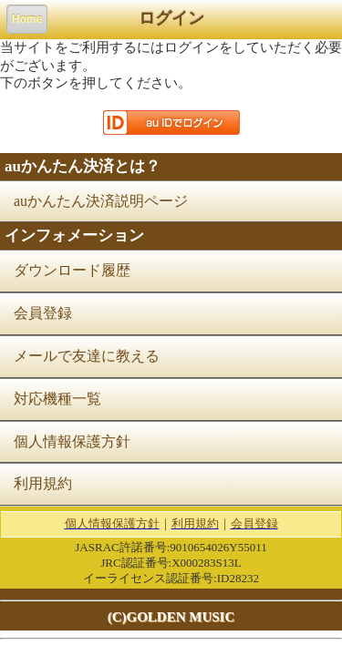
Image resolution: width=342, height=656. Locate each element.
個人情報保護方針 (72, 441)
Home (27, 19)
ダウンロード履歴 (72, 270)
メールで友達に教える (87, 356)
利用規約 (43, 483)
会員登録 (43, 313)
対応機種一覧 (57, 398)
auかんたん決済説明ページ (101, 201)
